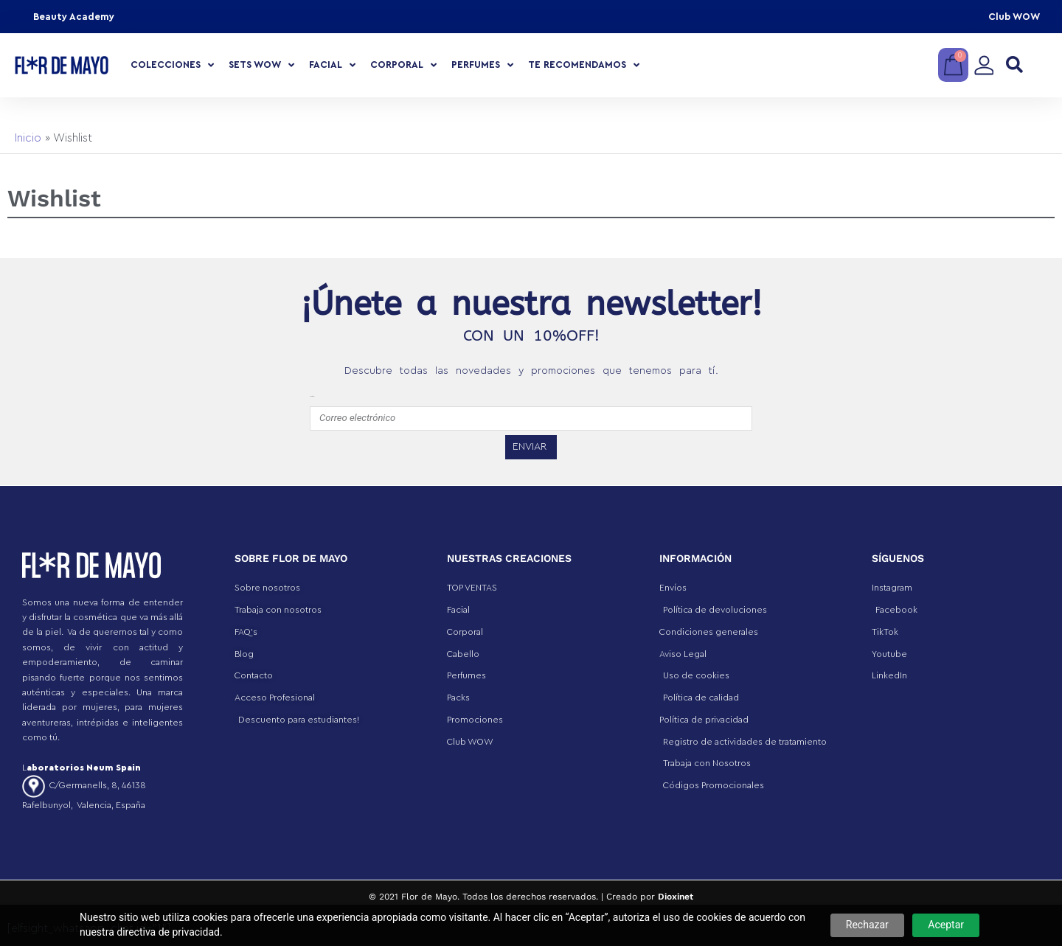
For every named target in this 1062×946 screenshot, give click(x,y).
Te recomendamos (583, 65)
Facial (332, 65)
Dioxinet (675, 896)
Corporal (403, 65)
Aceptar (946, 925)
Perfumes (482, 65)
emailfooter (312, 396)
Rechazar (867, 925)
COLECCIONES (172, 65)
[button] (1014, 65)
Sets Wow (261, 65)
